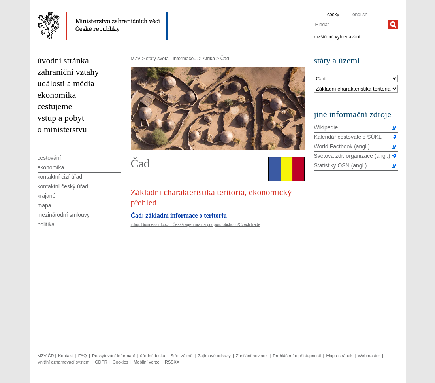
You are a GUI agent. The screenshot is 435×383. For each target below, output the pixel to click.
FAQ (82, 355)
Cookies (120, 362)
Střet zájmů (182, 355)
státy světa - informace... (172, 58)
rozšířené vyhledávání (337, 36)
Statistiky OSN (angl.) (340, 165)
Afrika (209, 58)
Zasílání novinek (251, 355)
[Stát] (356, 79)
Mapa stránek (339, 355)
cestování (49, 158)
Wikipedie (326, 127)
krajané (47, 196)
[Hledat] (393, 24)
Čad (136, 215)
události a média (66, 83)
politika (46, 224)
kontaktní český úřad (63, 186)
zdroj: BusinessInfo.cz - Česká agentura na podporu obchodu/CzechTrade (195, 224)
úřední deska (153, 355)
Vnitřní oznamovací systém (64, 362)
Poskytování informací (113, 355)
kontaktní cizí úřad (60, 177)
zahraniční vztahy (68, 72)
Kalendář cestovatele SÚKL (348, 137)
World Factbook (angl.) (342, 146)
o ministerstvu (62, 129)
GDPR (101, 362)
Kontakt (65, 355)
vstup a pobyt (61, 118)
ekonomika (57, 95)
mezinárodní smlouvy (64, 215)
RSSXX (172, 362)
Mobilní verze (146, 362)
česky (333, 14)
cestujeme (55, 106)
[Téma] (356, 89)
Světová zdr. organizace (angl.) (352, 156)
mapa (44, 205)
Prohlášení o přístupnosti (297, 355)
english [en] (359, 14)
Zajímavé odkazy (214, 355)
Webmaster (369, 355)
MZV (136, 58)
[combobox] (351, 24)
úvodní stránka (63, 60)
